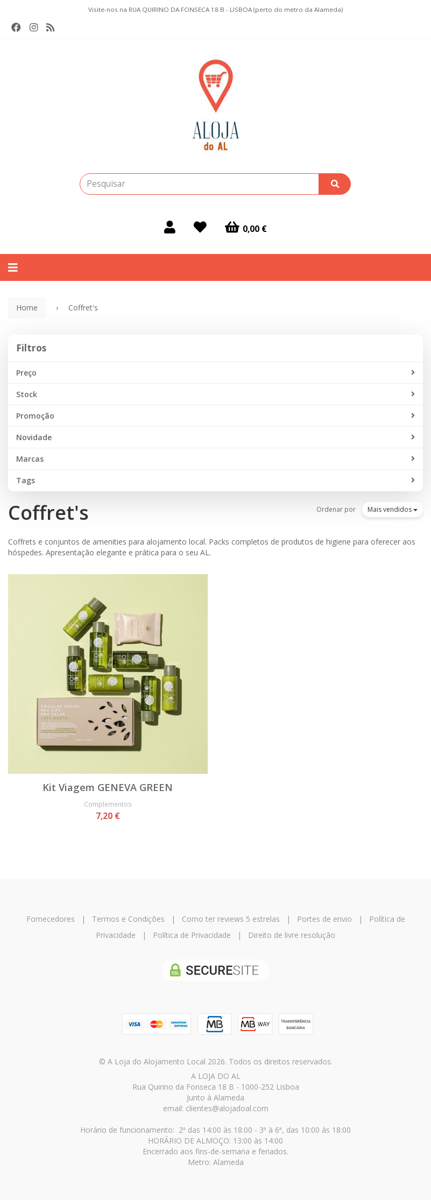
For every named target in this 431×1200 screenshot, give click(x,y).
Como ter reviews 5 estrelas (231, 919)
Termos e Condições (128, 919)
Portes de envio (324, 919)
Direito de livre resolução (291, 935)
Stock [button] (215, 394)
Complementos (108, 804)
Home (27, 307)
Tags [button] (215, 480)
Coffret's (48, 512)
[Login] (169, 227)
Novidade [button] (215, 437)
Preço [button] (215, 373)
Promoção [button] (215, 416)
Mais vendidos (393, 509)
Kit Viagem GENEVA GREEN (108, 787)
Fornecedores (50, 919)
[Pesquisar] (335, 184)
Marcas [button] (215, 459)
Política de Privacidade (192, 935)
